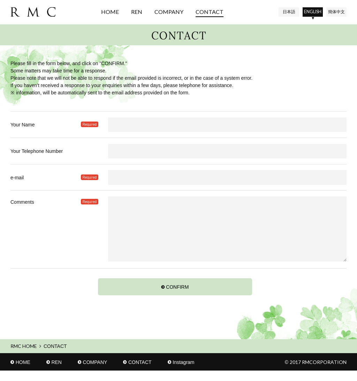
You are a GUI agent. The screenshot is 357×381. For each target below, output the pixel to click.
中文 (335, 11)
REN (131, 11)
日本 (282, 11)
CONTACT (205, 11)
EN (308, 11)
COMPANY (164, 11)
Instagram (183, 372)
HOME (105, 11)
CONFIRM (177, 297)
